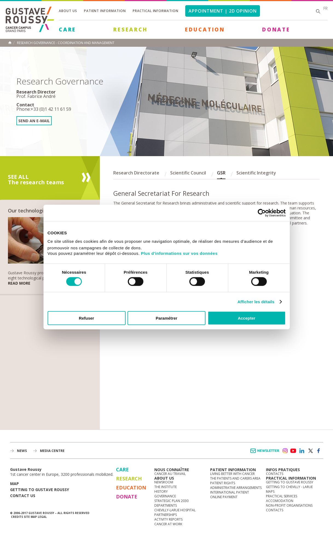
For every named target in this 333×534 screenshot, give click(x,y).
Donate (276, 29)
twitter (310, 451)
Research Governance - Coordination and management (65, 43)
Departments (165, 505)
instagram (285, 451)
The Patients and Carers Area (235, 478)
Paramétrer (166, 318)
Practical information (155, 10)
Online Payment (224, 497)
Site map (30, 517)
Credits (17, 517)
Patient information (105, 10)
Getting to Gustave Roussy (39, 489)
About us (68, 10)
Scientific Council (188, 173)
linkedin (302, 451)
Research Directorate (136, 173)
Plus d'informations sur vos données (179, 253)
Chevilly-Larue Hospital (175, 510)
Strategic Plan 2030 (171, 500)
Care (67, 29)
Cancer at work (168, 524)
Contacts (274, 473)
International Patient (229, 492)
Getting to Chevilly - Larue (289, 487)
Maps (270, 491)
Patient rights (222, 483)
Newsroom (163, 482)
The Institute (165, 487)
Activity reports (168, 519)
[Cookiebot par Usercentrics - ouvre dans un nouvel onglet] (262, 213)
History (161, 491)
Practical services (281, 496)
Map (14, 483)
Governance (165, 496)
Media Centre (52, 450)
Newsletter (266, 453)
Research (130, 29)
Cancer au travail (170, 473)
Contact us (22, 495)
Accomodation (279, 500)
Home (9, 42)
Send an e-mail (34, 120)
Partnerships (165, 514)
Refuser (86, 318)
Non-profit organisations (289, 505)
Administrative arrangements (236, 487)
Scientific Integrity (256, 173)
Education (205, 29)
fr (325, 8)
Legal (42, 517)
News (22, 450)
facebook (319, 451)
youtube (293, 451)
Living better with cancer (232, 473)
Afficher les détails (256, 301)
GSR (221, 173)
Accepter (246, 318)
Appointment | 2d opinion (223, 11)
